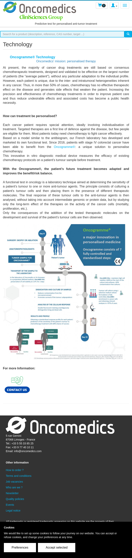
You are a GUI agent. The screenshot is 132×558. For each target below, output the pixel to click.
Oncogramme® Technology (32, 57)
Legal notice (13, 510)
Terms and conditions (18, 475)
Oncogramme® (64, 147)
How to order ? (15, 470)
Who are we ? (14, 487)
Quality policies (15, 499)
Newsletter (12, 493)
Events (10, 504)
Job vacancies (14, 481)
